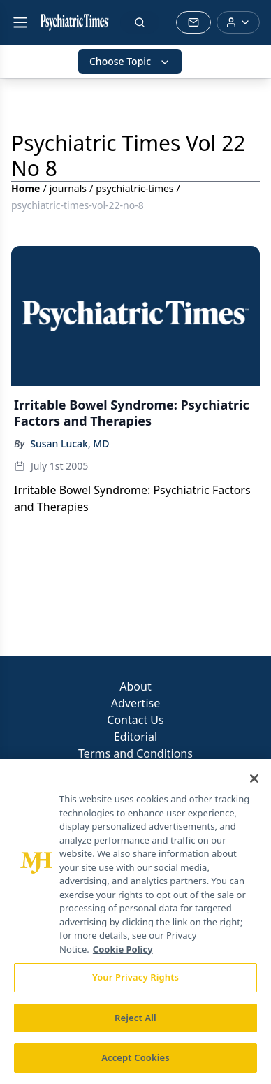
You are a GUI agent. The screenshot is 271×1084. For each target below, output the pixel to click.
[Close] (254, 778)
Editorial (135, 736)
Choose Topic (129, 61)
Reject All (135, 1017)
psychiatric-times (134, 188)
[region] (135, 921)
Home (25, 188)
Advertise (135, 703)
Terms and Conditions (135, 753)
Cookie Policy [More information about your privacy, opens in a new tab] (123, 949)
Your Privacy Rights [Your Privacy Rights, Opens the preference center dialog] (135, 977)
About (135, 686)
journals (68, 188)
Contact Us (135, 720)
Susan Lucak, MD (69, 443)
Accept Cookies (135, 1057)
